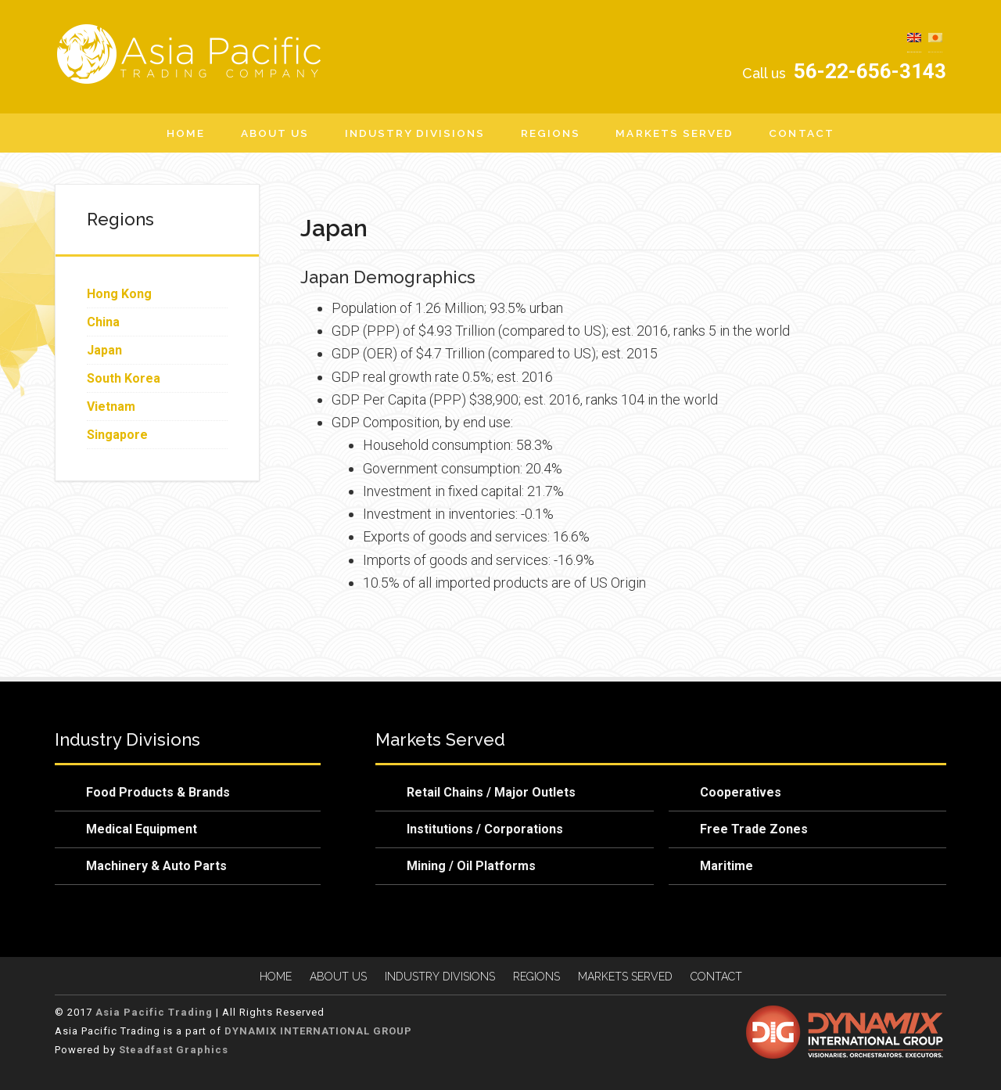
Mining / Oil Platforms (471, 865)
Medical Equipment (141, 829)
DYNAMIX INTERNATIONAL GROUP (318, 1031)
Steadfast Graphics (172, 1050)
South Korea (123, 378)
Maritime (726, 865)
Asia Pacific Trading (195, 54)
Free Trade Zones (754, 829)
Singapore (117, 434)
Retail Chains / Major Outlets (491, 792)
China (103, 322)
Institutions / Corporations (485, 829)
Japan (104, 350)
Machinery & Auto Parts (156, 865)
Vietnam (111, 406)
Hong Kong (119, 293)
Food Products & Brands (158, 792)
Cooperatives (740, 792)
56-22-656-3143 (842, 71)
